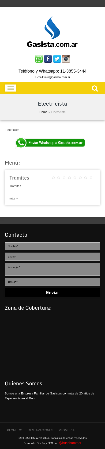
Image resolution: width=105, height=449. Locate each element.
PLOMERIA (67, 430)
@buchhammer (70, 443)
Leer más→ (52, 195)
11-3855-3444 (73, 71)
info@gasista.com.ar (57, 77)
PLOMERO (14, 430)
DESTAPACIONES (40, 430)
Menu (10, 88)
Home (43, 112)
